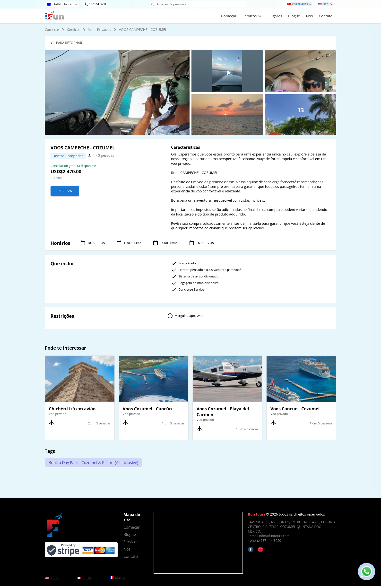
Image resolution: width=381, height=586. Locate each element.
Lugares (275, 15)
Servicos (73, 29)
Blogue (294, 15)
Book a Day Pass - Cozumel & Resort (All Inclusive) (93, 462)
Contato (325, 15)
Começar (228, 15)
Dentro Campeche (68, 155)
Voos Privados (99, 29)
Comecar (52, 29)
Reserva (65, 191)
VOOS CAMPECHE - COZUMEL (143, 29)
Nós (309, 15)
